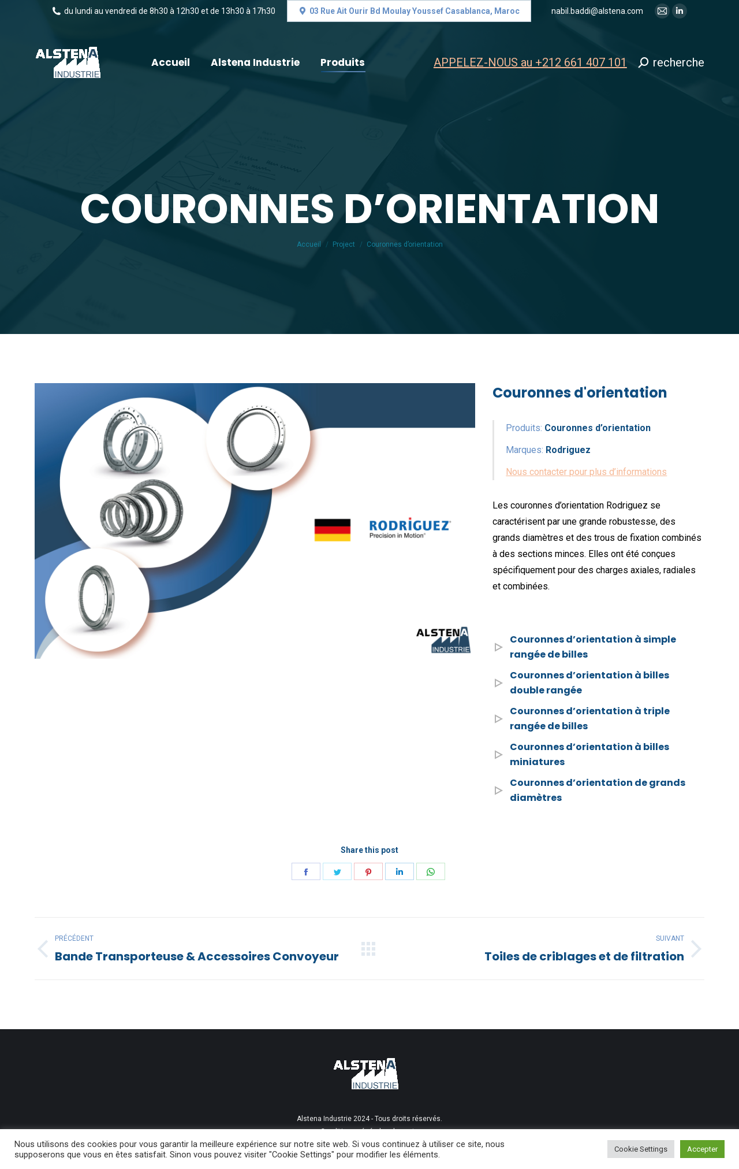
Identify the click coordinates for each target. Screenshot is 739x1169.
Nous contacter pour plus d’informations (586, 471)
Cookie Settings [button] (640, 1149)
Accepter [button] (702, 1149)
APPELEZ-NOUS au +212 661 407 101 (530, 62)
